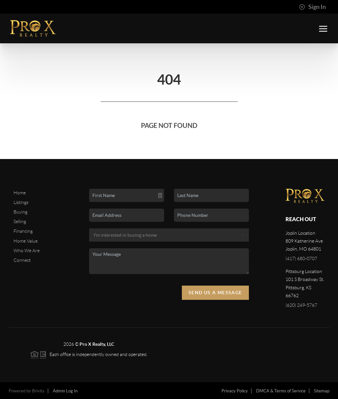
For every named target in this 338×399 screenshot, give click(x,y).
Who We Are (27, 250)
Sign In (312, 7)
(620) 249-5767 (301, 305)
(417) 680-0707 (301, 258)
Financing (23, 231)
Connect (22, 260)
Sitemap (321, 390)
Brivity (38, 390)
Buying (20, 212)
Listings (21, 202)
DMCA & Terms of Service (281, 390)
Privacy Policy (234, 390)
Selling (20, 221)
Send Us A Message (215, 292)
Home (20, 192)
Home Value (26, 241)
